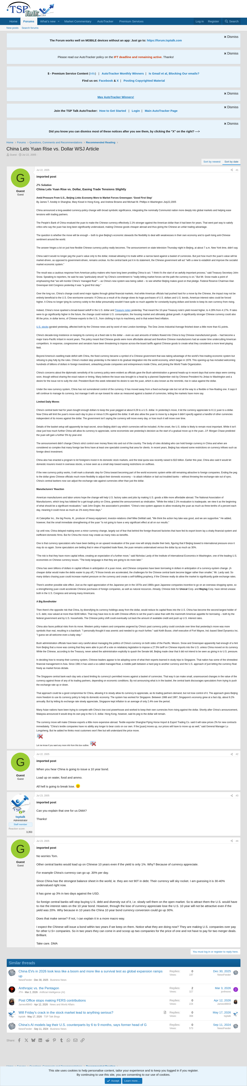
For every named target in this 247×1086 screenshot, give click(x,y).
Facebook (106, 80)
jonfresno (226, 991)
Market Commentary (77, 21)
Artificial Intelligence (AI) (52, 992)
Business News (58, 980)
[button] (58, 21)
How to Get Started (112, 110)
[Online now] (20, 812)
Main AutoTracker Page (161, 110)
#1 (237, 170)
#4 (237, 841)
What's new (48, 21)
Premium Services (131, 21)
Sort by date (231, 161)
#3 (237, 795)
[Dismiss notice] (230, 37)
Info (92, 73)
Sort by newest (211, 161)
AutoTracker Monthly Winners (123, 73)
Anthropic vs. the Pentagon (39, 988)
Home (13, 21)
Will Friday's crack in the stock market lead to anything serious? (66, 1012)
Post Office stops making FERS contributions (52, 1000)
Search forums (30, 27)
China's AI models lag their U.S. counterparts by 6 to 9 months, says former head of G (83, 1025)
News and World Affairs (62, 1004)
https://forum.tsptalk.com (164, 40)
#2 (237, 754)
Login (136, 110)
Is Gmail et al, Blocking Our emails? (174, 73)
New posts (13, 27)
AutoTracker (105, 21)
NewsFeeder (25, 980)
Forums (28, 21)
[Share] (231, 170)
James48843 (25, 1004)
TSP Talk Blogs (52, 1016)
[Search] (232, 21)
